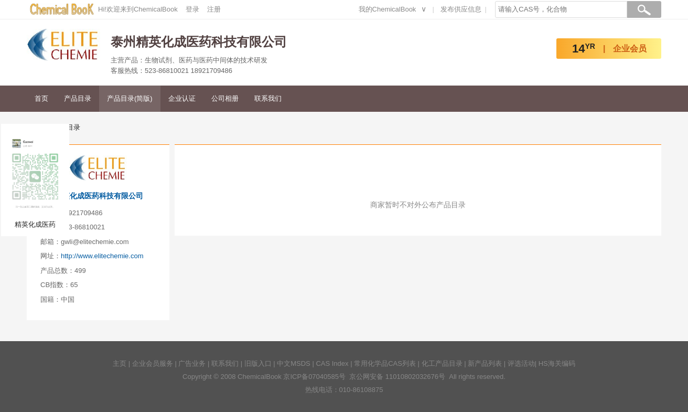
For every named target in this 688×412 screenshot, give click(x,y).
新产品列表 (485, 363)
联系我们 (268, 98)
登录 (192, 9)
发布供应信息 (460, 9)
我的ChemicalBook (387, 9)
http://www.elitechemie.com (102, 256)
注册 (214, 9)
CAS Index (332, 363)
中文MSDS (293, 363)
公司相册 (225, 98)
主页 (119, 363)
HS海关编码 (557, 363)
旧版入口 (258, 363)
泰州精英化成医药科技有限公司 (91, 196)
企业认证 (182, 98)
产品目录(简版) (130, 98)
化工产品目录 (442, 363)
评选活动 (521, 363)
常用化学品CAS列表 (385, 363)
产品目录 (77, 98)
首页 (41, 98)
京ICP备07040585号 (314, 377)
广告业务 (192, 363)
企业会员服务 (152, 363)
